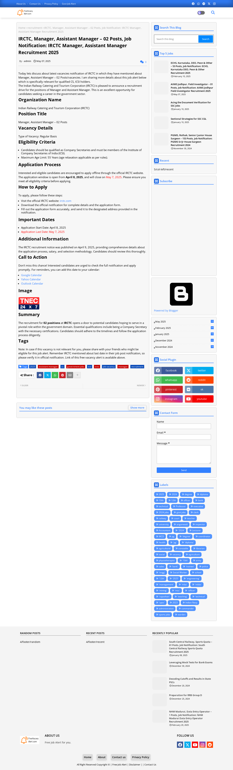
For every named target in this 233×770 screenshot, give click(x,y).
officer (187, 500)
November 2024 (184, 347)
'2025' (175, 578)
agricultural (165, 548)
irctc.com (65, 201)
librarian (200, 548)
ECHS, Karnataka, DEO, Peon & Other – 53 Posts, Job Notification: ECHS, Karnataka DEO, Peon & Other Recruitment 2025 (191, 68)
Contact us (35, 3)
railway (162, 518)
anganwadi (182, 524)
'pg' (175, 542)
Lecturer (196, 530)
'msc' (177, 590)
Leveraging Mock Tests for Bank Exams (190, 662)
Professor (181, 506)
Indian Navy (191, 602)
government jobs (75, 366)
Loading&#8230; (184, 230)
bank (200, 500)
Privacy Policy (51, 3)
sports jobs (164, 614)
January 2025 (184, 334)
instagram (171, 399)
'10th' (185, 560)
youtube (202, 399)
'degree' (186, 536)
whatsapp (171, 380)
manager (123, 366)
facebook (171, 370)
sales (161, 566)
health (162, 542)
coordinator (204, 536)
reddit (202, 380)
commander (187, 608)
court (176, 518)
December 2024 (184, 340)
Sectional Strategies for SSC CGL (188, 118)
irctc (97, 366)
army (198, 560)
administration (166, 608)
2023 (175, 602)
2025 (32, 366)
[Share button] (77, 375)
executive (198, 506)
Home (21, 28)
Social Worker (180, 572)
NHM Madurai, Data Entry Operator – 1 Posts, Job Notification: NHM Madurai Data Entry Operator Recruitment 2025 (190, 716)
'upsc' (162, 602)
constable (183, 548)
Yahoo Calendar (31, 279)
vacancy (177, 554)
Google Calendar (31, 275)
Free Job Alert (119, 764)
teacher (191, 518)
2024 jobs (164, 512)
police (205, 566)
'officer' (192, 590)
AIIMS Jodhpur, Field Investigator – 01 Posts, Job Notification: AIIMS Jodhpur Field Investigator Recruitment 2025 (192, 87)
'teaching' (182, 596)
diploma (204, 494)
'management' (166, 584)
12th (173, 500)
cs (62, 366)
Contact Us (150, 764)
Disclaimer (134, 764)
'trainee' (190, 566)
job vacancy (109, 366)
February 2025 (184, 328)
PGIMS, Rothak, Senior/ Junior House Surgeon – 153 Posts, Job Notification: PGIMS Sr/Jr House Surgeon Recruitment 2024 (191, 140)
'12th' (162, 578)
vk (202, 389)
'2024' (181, 530)
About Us (21, 3)
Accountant (164, 530)
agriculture (194, 554)
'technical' (200, 596)
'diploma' (189, 542)
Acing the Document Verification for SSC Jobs (191, 104)
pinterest (171, 389)
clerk (195, 512)
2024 (174, 494)
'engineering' (193, 578)
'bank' (175, 566)
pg (173, 536)
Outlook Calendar (32, 283)
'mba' (184, 584)
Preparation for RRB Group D (185, 695)
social (162, 554)
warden (181, 614)
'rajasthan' (164, 596)
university (164, 524)
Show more (137, 407)
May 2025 (184, 322)
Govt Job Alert (69, 3)
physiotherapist (167, 560)
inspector (200, 524)
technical (163, 506)
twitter (202, 370)
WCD (161, 536)
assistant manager (48, 366)
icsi (89, 366)
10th (161, 500)
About (102, 757)
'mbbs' (198, 584)
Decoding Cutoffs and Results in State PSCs (190, 680)
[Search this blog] (176, 39)
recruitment (34, 28)
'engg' (162, 572)
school (198, 572)
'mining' (163, 590)
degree (188, 494)
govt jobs (181, 512)
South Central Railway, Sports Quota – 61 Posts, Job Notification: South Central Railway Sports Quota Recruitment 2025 (190, 646)
